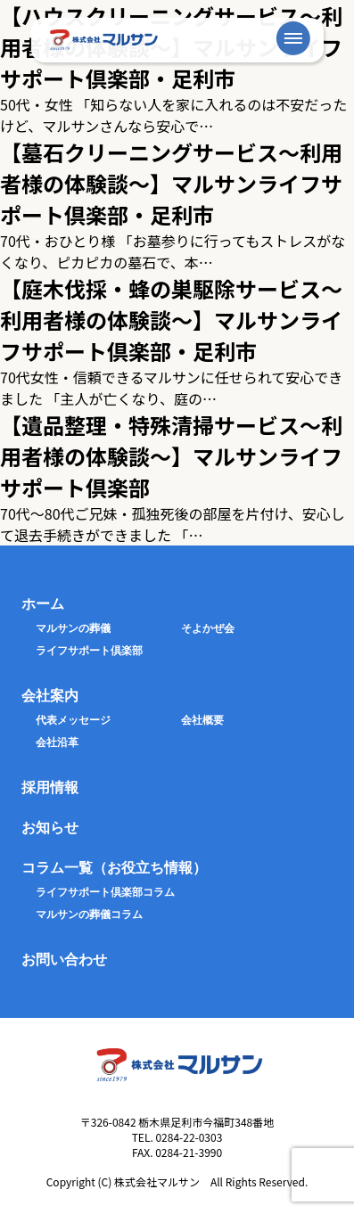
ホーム (42, 603)
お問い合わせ (64, 959)
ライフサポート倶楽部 (89, 650)
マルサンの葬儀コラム (89, 914)
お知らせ (49, 827)
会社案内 (49, 695)
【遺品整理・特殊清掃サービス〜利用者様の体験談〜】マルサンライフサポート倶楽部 (171, 456)
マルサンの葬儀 (73, 628)
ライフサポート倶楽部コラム (105, 892)
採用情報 (49, 787)
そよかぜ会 (208, 628)
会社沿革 (57, 742)
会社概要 (202, 720)
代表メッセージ (73, 720)
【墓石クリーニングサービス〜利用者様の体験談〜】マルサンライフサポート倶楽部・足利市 (171, 183)
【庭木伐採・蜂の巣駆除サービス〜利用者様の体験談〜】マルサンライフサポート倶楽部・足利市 (171, 319)
